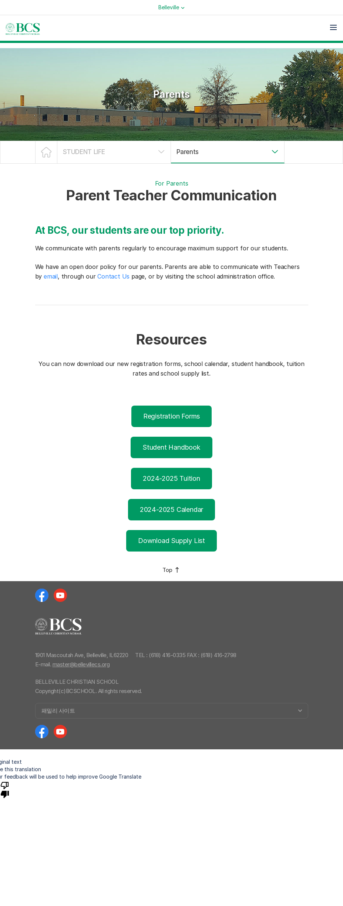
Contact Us (113, 276)
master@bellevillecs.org (81, 664)
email (51, 276)
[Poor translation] (4, 789)
